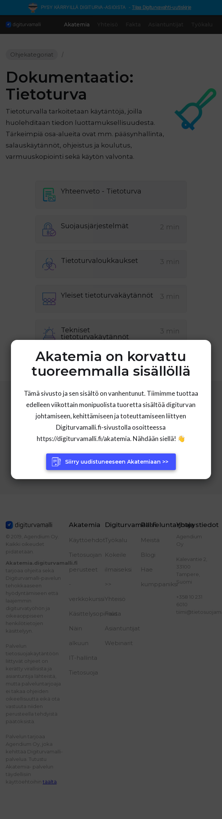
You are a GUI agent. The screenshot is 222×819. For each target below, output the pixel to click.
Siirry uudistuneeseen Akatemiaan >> (116, 461)
